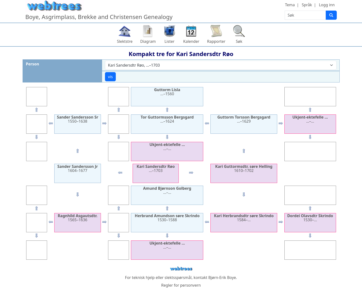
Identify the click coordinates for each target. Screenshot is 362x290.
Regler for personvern (181, 285)
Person (32, 64)
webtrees (181, 268)
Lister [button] (170, 41)
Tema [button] (290, 4)
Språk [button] (307, 4)
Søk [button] (239, 41)
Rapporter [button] (216, 41)
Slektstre (125, 41)
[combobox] (220, 65)
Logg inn (327, 4)
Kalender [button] (191, 41)
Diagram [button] (148, 41)
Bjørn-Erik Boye (222, 277)
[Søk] (331, 15)
